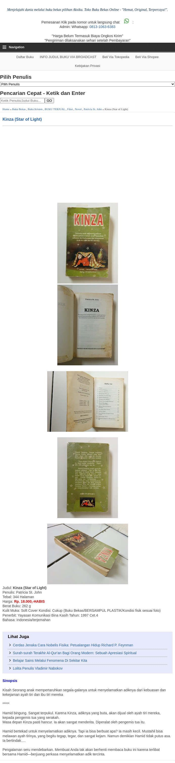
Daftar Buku (25, 57)
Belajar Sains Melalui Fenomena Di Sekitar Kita (50, 660)
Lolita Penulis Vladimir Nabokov (38, 668)
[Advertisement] (87, 164)
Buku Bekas (19, 109)
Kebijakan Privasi (87, 66)
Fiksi (70, 109)
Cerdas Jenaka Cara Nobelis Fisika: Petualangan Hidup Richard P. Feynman (73, 645)
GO (49, 101)
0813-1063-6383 (102, 27)
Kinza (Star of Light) (22, 119)
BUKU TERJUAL (55, 109)
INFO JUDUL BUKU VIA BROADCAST (68, 57)
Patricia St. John (93, 109)
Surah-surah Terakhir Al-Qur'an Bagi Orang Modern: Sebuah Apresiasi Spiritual (75, 653)
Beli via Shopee (147, 57)
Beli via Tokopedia (115, 57)
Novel (78, 109)
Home (6, 109)
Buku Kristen (35, 109)
